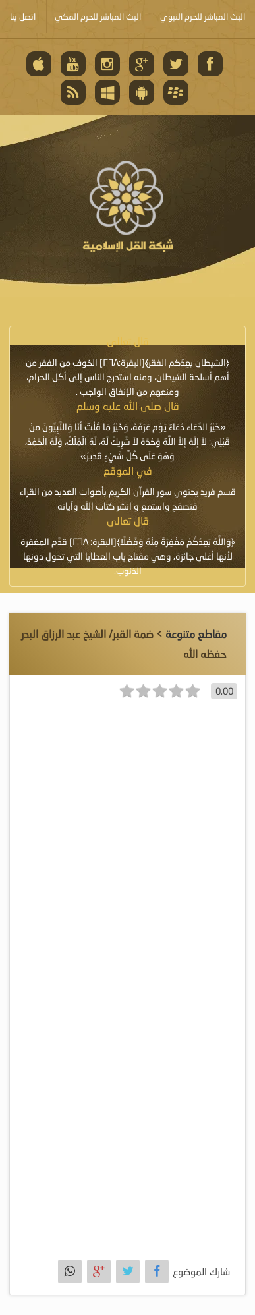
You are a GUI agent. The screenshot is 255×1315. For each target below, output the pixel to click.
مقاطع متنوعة (196, 634)
